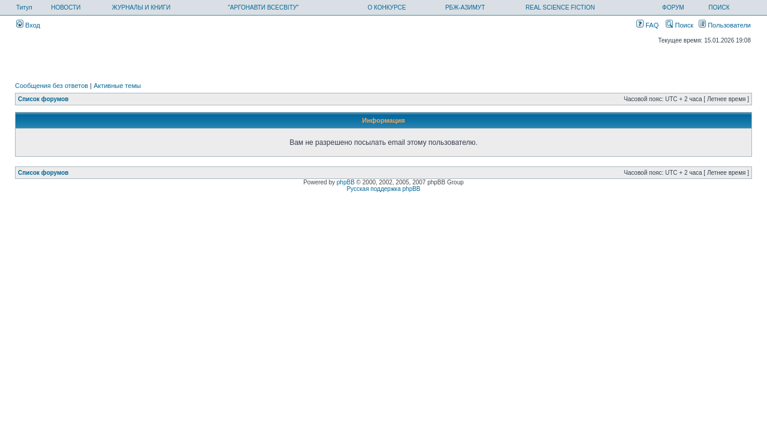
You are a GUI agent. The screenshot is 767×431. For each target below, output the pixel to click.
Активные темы (117, 85)
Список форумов (43, 99)
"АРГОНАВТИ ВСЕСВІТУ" (263, 7)
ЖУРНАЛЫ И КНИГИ (141, 7)
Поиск (679, 25)
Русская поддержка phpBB (383, 189)
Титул (24, 7)
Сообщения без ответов (51, 85)
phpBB (346, 182)
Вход (28, 25)
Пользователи (725, 25)
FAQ (647, 25)
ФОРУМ (673, 7)
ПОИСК (718, 7)
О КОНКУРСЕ (386, 7)
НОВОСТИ (65, 7)
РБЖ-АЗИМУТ (465, 7)
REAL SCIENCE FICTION (560, 7)
